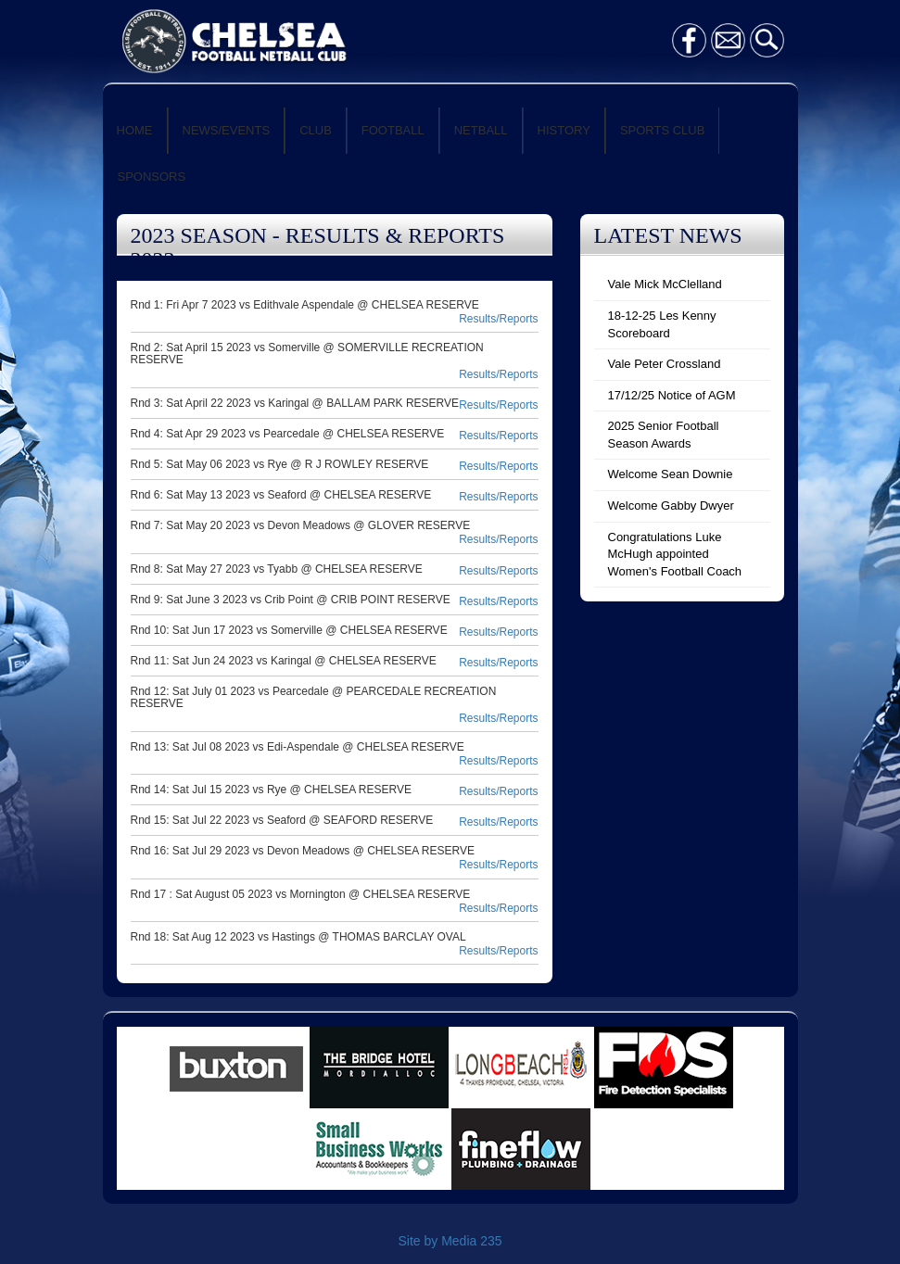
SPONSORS (152, 176)
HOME (135, 130)
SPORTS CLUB (662, 130)
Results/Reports (498, 318)
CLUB (315, 130)
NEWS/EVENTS (227, 130)
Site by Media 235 (449, 1240)
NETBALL (481, 130)
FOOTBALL (393, 130)
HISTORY (564, 130)
